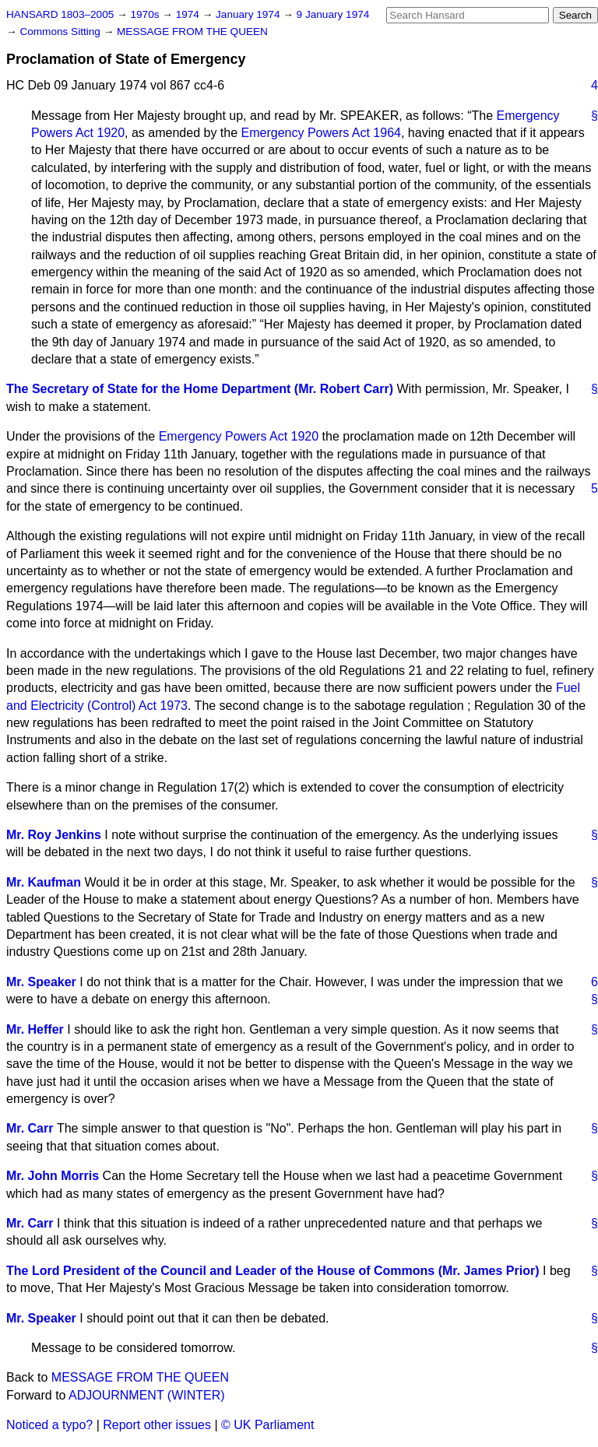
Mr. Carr (29, 1128)
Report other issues (157, 1424)
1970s (146, 14)
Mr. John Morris (52, 1175)
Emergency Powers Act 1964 (321, 132)
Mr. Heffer (35, 1029)
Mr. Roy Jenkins (53, 834)
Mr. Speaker (41, 982)
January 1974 (249, 14)
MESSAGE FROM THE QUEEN (192, 31)
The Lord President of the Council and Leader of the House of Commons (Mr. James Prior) (273, 1270)
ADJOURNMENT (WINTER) (147, 1395)
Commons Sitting (61, 31)
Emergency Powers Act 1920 (238, 436)
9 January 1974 (333, 14)
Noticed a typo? (49, 1424)
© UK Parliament (267, 1424)
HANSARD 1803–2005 (60, 14)
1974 (189, 14)
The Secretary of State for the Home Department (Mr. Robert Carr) (199, 388)
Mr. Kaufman (43, 882)
